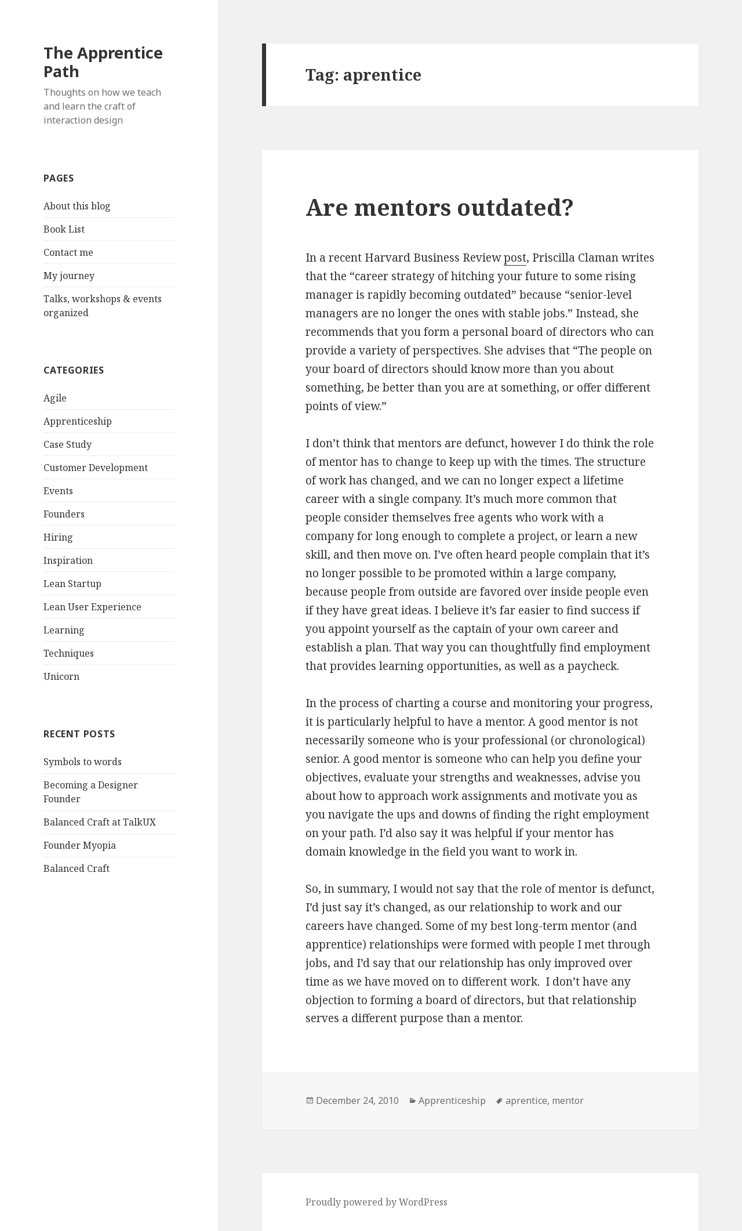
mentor (568, 1100)
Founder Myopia (79, 845)
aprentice (526, 1100)
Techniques (68, 653)
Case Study (67, 444)
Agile (55, 398)
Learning (64, 630)
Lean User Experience (92, 606)
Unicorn (61, 676)
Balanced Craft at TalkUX (99, 822)
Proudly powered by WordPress (376, 1202)
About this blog (77, 206)
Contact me (68, 252)
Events (58, 490)
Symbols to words (82, 761)
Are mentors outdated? (439, 206)
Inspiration (68, 560)
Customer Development (95, 467)
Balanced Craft (76, 868)
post (515, 257)
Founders (64, 514)
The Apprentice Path (103, 62)
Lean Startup (72, 583)
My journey (68, 275)
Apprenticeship (77, 421)
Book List (64, 229)
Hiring (58, 537)
